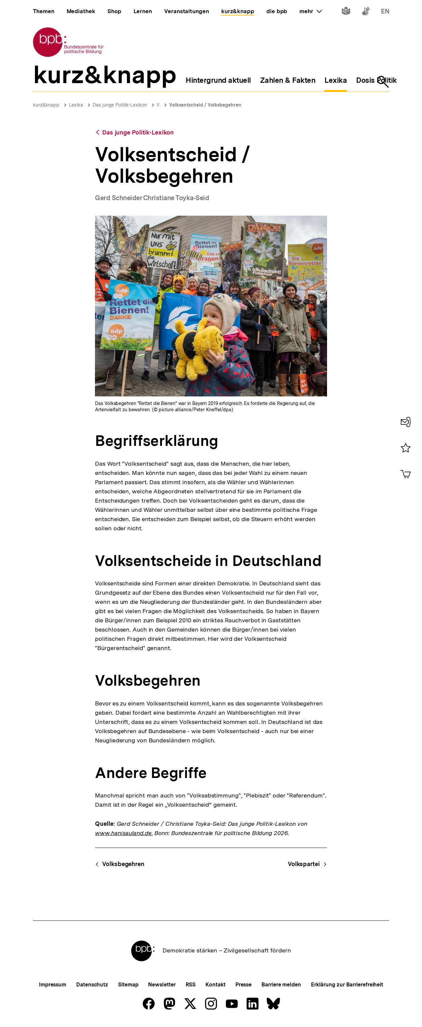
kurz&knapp (46, 105)
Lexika (76, 105)
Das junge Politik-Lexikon (120, 105)
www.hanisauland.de (123, 832)
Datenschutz (92, 984)
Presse (243, 984)
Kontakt (215, 984)
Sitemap (128, 984)
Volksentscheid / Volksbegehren (205, 105)
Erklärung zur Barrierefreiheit (347, 984)
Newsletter (161, 984)
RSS (191, 984)
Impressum (52, 984)
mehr (310, 11)
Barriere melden (281, 984)
